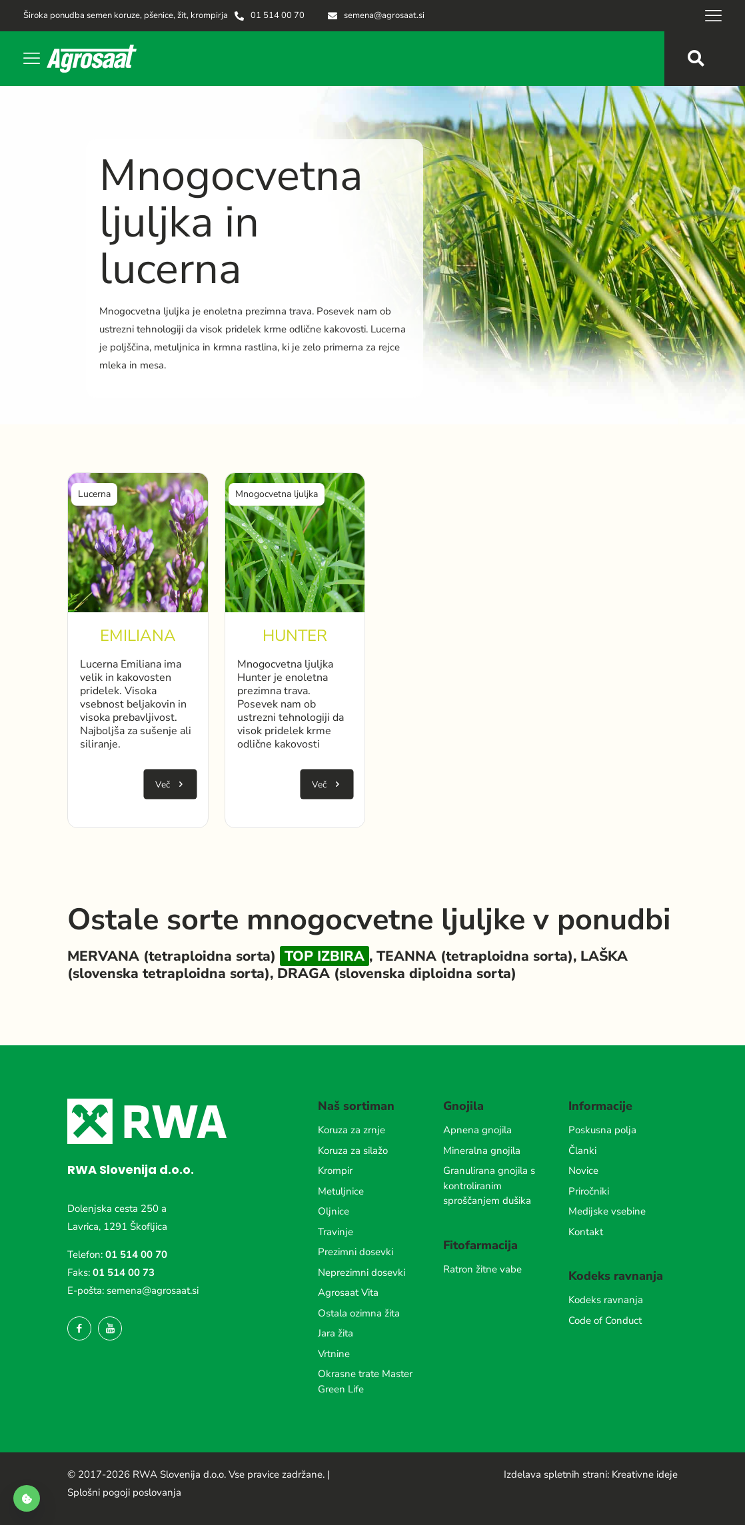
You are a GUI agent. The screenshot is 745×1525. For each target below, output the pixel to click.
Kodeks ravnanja (605, 1299)
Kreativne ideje (645, 1474)
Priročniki (588, 1191)
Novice (583, 1170)
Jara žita (335, 1333)
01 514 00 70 (136, 1254)
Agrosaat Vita (348, 1292)
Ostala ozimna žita (359, 1313)
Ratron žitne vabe (482, 1269)
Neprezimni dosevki (361, 1272)
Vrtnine (334, 1353)
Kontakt (585, 1232)
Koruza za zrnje (351, 1130)
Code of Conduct (605, 1320)
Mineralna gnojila (481, 1150)
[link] (138, 543)
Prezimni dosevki (355, 1252)
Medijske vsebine (607, 1211)
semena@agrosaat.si (153, 1290)
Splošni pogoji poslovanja (124, 1492)
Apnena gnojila (477, 1130)
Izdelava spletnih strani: (556, 1474)
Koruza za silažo (353, 1150)
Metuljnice (341, 1191)
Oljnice (333, 1211)
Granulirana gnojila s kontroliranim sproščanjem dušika (489, 1185)
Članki (582, 1150)
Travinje (335, 1232)
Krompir (335, 1170)
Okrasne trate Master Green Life (365, 1381)
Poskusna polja (602, 1130)
